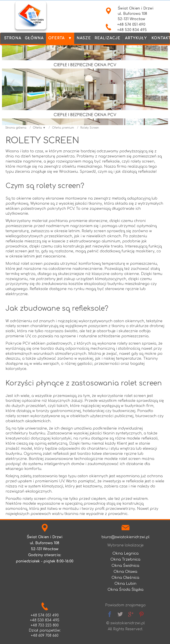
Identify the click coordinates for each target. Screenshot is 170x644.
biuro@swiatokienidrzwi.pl (125, 537)
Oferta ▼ (39, 127)
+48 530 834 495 (132, 30)
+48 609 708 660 (44, 636)
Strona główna (15, 127)
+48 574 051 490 (131, 25)
